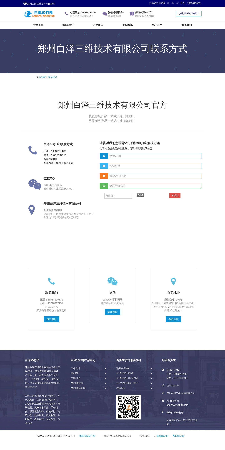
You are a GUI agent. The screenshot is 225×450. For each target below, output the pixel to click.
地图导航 (173, 319)
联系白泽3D (122, 368)
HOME (42, 77)
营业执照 (145, 436)
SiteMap (179, 436)
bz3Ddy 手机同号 (112, 299)
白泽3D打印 (87, 436)
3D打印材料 (77, 383)
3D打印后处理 (78, 388)
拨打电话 (52, 319)
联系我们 (52, 77)
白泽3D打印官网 (157, 3)
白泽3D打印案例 (124, 373)
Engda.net (162, 436)
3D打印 (74, 373)
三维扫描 (75, 378)
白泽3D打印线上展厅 (127, 383)
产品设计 (75, 368)
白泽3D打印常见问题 (127, 378)
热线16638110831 (189, 13)
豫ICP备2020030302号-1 (117, 436)
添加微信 (113, 312)
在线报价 (121, 388)
